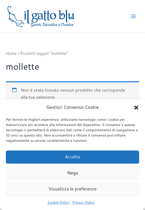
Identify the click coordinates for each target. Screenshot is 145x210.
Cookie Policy (58, 202)
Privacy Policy (83, 202)
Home (11, 53)
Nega (72, 173)
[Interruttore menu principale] (133, 16)
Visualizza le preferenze (72, 189)
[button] (136, 108)
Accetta (72, 157)
